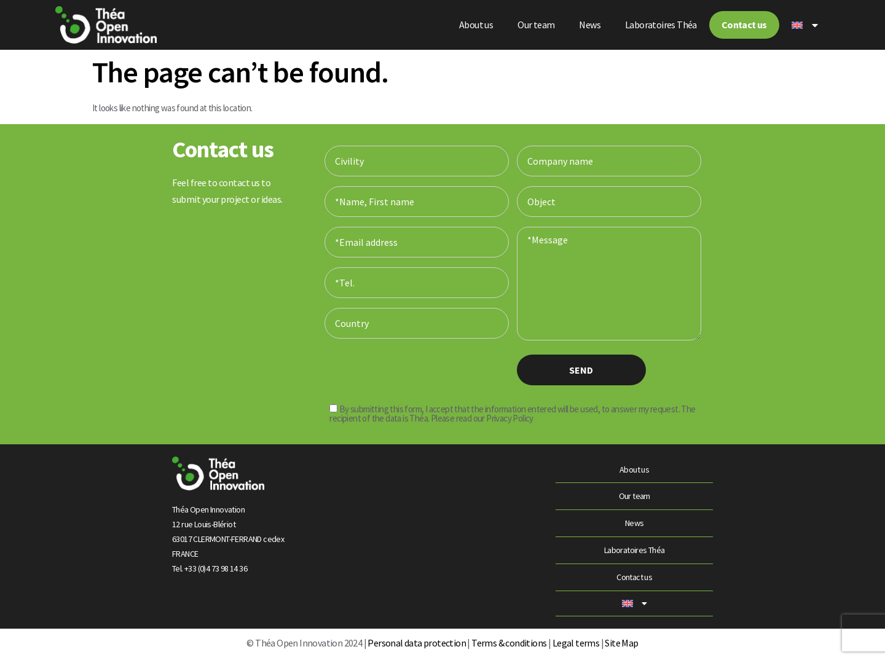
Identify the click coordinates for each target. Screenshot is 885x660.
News (589, 24)
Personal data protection (416, 643)
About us (476, 24)
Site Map (621, 643)
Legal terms (576, 643)
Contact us (744, 24)
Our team (535, 24)
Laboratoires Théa (661, 24)
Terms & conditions (508, 643)
